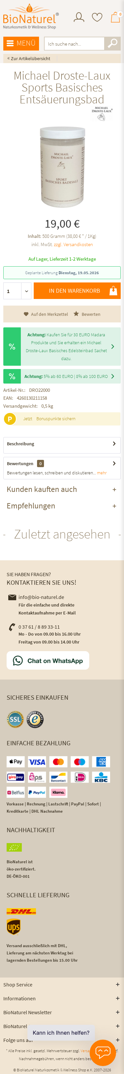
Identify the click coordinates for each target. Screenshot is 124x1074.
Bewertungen (20, 463)
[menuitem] (79, 18)
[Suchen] (112, 44)
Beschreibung (20, 444)
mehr (101, 473)
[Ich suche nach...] (82, 44)
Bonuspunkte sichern (55, 419)
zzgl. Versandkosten (73, 244)
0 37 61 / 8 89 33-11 (34, 626)
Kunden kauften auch (42, 489)
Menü (21, 43)
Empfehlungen (31, 505)
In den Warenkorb (83, 290)
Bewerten (87, 314)
